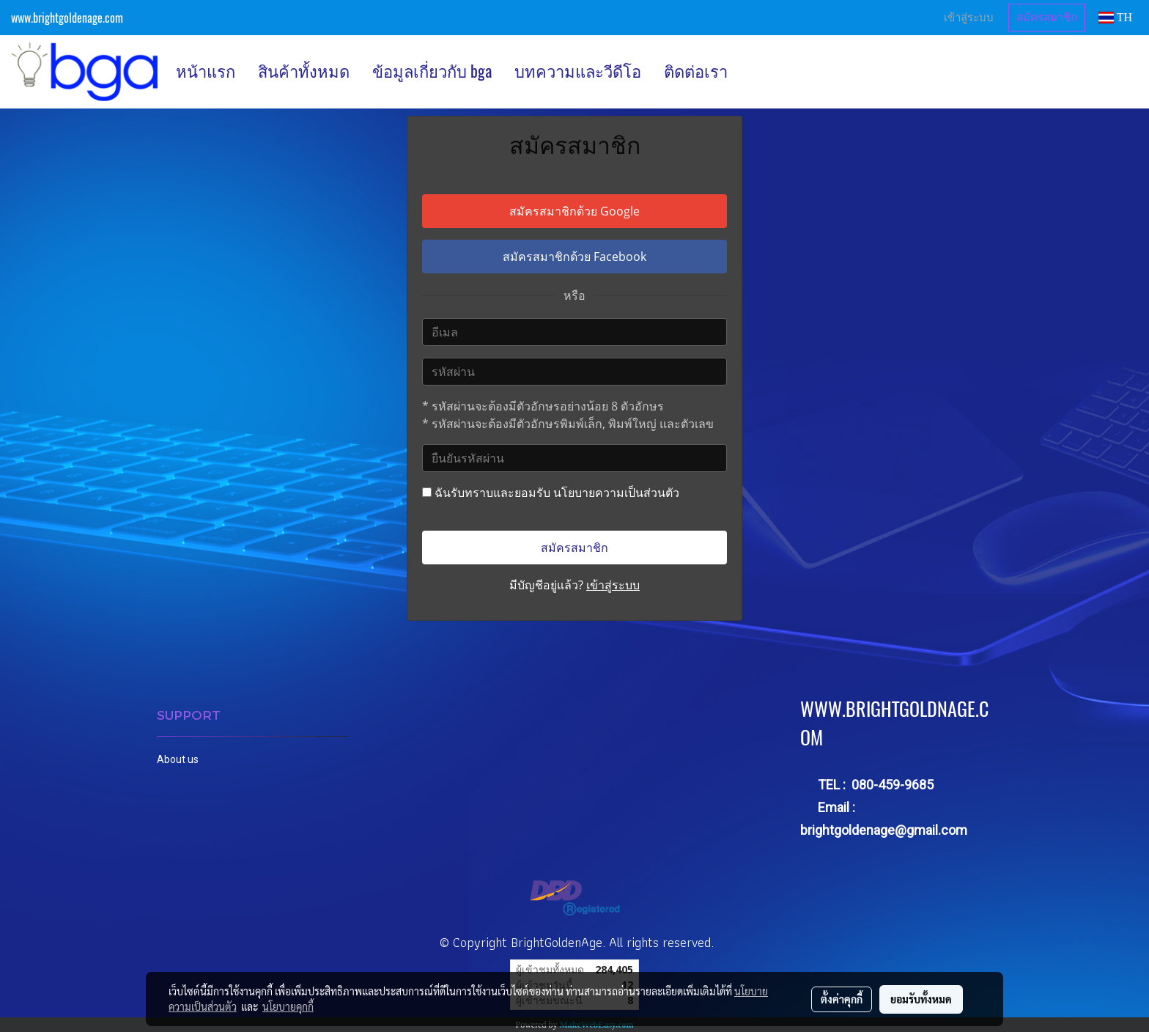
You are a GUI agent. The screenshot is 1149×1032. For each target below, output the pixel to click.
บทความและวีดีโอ (577, 71)
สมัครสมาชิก (1046, 17)
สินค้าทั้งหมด (304, 71)
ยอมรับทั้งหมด (921, 999)
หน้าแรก (205, 71)
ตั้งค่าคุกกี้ (841, 999)
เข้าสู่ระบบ (969, 17)
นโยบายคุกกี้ (288, 1006)
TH (1115, 17)
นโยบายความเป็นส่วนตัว (616, 492)
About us (178, 759)
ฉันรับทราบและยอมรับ (550, 492)
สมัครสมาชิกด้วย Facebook (574, 256)
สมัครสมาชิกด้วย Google (574, 211)
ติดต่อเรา (696, 71)
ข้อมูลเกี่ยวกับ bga (432, 71)
